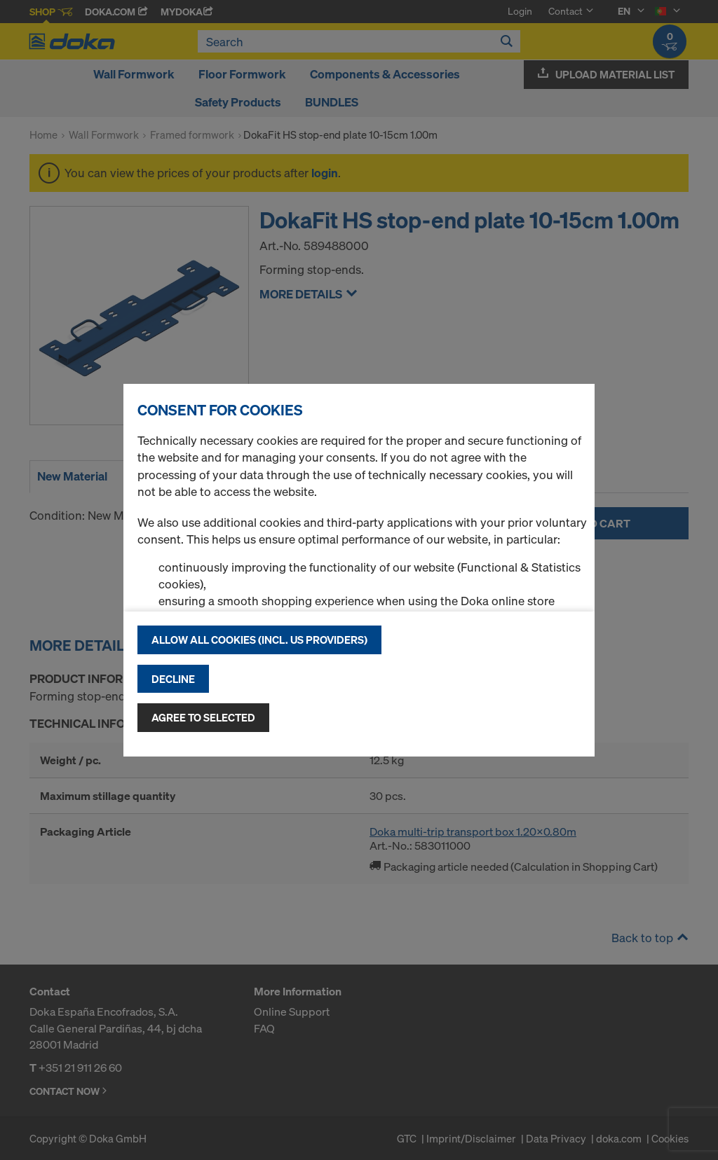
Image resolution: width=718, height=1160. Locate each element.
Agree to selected (203, 717)
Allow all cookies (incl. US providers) (259, 640)
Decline (173, 679)
